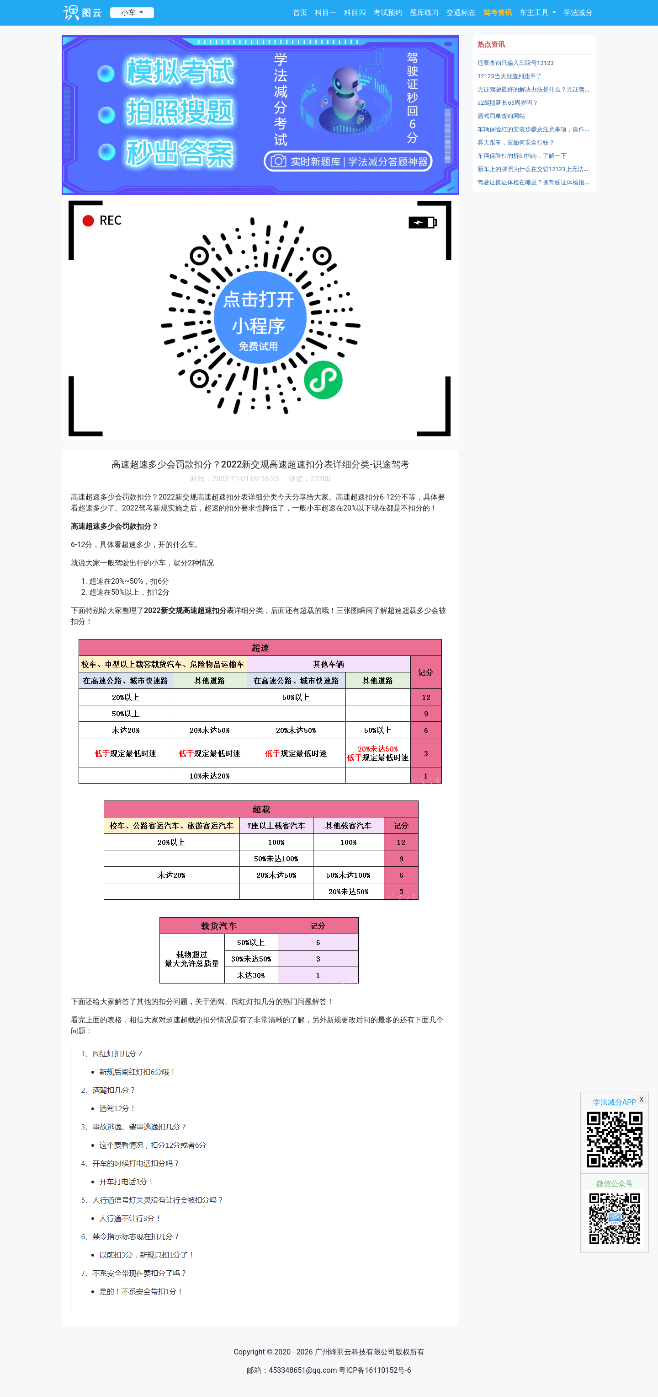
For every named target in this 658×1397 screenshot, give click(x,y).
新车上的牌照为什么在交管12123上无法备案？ (539, 169)
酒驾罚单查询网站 (501, 116)
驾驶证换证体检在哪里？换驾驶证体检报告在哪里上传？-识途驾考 (565, 182)
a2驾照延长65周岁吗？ (508, 102)
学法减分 (578, 12)
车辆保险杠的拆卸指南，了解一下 (522, 155)
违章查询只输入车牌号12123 (516, 62)
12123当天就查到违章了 (510, 76)
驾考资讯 (497, 12)
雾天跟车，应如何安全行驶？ (516, 142)
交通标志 (461, 12)
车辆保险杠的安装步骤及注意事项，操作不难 (537, 129)
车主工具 (535, 12)
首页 (300, 12)
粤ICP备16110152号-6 (375, 1370)
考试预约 (388, 12)
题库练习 (424, 12)
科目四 (355, 12)
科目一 (326, 12)
